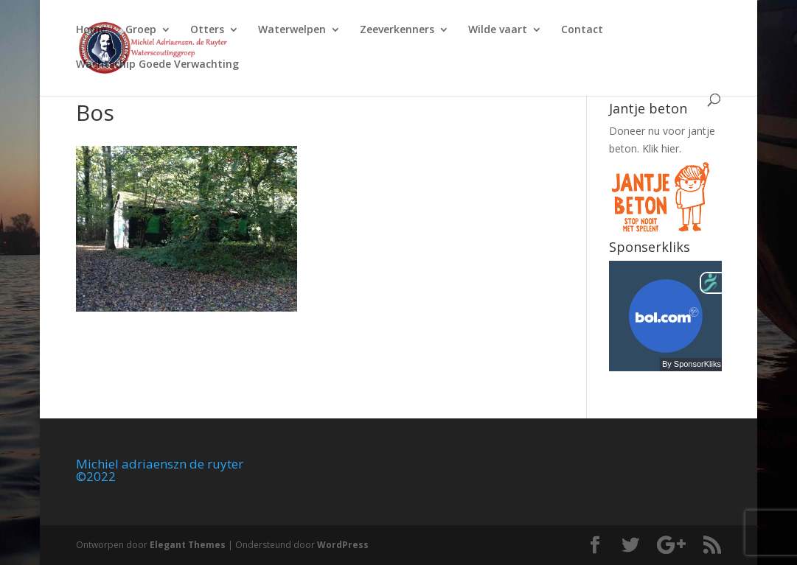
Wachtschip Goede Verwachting (157, 65)
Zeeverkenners (397, 30)
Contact (582, 30)
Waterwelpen (292, 30)
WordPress (343, 544)
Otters (207, 30)
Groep (140, 30)
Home (91, 30)
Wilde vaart (497, 30)
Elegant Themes (188, 544)
